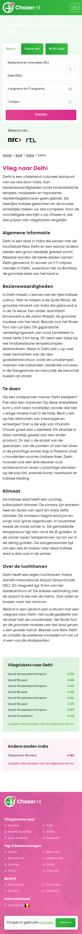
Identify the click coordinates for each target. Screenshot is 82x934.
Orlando (52, 871)
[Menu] (75, 7)
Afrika (50, 832)
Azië (19, 155)
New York (53, 852)
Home (7, 155)
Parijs (50, 864)
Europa (13, 825)
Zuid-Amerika (18, 838)
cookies (46, 922)
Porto (12, 871)
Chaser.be (19, 905)
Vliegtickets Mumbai (22, 755)
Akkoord (65, 922)
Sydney (13, 864)
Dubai (12, 852)
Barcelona (16, 858)
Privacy (13, 891)
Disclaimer (16, 884)
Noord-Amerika (19, 832)
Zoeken (41, 114)
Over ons (53, 884)
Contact (52, 891)
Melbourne (54, 858)
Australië (52, 838)
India (30, 155)
